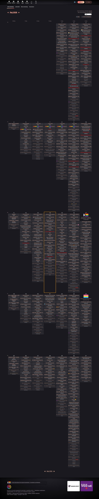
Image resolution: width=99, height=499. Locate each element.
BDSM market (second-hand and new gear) (62, 32)
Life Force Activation (86, 313)
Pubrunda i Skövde (73, 327)
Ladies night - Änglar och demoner (74, 428)
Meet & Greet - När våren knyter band (49, 225)
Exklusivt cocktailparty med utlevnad (74, 70)
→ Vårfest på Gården (86, 32)
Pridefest (62, 258)
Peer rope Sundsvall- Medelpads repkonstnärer (26, 225)
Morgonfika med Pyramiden (50, 295)
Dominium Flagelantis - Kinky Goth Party (74, 73)
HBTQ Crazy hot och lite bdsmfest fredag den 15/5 (62, 272)
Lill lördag (38, 157)
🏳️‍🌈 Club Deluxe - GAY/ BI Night (74, 442)
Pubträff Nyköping (62, 238)
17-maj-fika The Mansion (86, 266)
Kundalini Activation (86, 161)
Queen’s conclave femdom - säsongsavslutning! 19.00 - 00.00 (74, 169)
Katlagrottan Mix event (74, 341)
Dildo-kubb (62, 224)
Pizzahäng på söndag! (86, 73)
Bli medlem (88, 2)
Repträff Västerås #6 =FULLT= (85, 261)
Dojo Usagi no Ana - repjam (14, 302)
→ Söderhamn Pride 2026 (50, 357)
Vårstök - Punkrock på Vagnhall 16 (74, 149)
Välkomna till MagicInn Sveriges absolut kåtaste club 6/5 (38, 149)
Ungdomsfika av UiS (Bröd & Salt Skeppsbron (38, 132)
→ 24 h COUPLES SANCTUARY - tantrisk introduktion (86, 365)
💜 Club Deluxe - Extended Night (61, 161)
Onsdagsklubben (38, 251)
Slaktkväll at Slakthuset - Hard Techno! (74, 96)
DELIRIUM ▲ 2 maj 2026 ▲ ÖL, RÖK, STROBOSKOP (74, 90)
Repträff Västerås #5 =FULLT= (85, 61)
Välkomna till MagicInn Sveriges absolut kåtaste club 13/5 (38, 271)
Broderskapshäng (50, 306)
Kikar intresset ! (74, 84)
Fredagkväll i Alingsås (62, 380)
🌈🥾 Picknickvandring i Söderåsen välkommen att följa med (74, 373)
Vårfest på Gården (74, 53)
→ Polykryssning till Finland (86, 227)
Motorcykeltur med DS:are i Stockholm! (86, 50)
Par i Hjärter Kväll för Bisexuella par (50, 321)
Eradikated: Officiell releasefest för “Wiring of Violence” (62, 143)
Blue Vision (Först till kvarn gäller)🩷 (86, 278)
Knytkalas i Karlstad (38, 234)
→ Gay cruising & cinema (74, 99)
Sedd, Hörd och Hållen (74, 230)
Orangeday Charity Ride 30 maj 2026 (74, 365)
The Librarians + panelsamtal (37, 222)
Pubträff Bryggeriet (73, 67)
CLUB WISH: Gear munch (37, 237)
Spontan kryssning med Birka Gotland (49, 240)
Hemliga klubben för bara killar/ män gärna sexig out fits (26, 152)
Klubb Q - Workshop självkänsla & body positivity (26, 365)
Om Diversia (21, 493)
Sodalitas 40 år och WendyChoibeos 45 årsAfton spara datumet (50, 374)
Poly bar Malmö (26, 228)
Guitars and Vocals (61, 149)
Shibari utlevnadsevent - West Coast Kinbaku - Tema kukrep (74, 47)
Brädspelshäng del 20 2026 (86, 143)
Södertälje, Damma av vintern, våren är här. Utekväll (74, 76)
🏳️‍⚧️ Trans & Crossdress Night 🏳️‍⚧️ (74, 189)
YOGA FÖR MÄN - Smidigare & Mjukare (38, 318)
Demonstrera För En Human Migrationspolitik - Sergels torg (86, 155)
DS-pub (62, 301)
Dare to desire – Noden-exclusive (38, 248)
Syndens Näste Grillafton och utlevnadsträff (74, 253)
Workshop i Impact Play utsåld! (74, 138)
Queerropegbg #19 (62, 374)
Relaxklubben (38, 154)
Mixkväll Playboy (74, 175)
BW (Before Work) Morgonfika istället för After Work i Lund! (38, 360)
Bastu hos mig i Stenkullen (62, 252)
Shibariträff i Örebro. (26, 231)
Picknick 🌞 (74, 399)
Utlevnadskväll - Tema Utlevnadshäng (38, 240)
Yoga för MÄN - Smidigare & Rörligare (38, 135)
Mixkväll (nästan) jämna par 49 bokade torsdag (62, 72)
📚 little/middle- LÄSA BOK (38, 129)
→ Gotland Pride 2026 (50, 217)
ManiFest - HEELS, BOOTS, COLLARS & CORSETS (74, 434)
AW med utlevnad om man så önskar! (62, 383)
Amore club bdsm (74, 411)
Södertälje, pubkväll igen (73, 431)
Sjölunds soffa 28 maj (50, 371)
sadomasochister (10, 491)
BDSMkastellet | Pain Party (74, 259)
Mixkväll (74, 462)
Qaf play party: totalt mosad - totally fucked (74, 262)
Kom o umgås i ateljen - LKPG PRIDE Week (13, 296)
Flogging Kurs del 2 (74, 50)
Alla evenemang (10, 7)
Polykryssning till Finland (62, 227)
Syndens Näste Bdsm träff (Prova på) (74, 425)
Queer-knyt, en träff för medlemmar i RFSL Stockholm (74, 304)
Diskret (15, 494)
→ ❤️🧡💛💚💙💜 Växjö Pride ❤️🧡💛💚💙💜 (38, 126)
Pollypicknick (61, 229)
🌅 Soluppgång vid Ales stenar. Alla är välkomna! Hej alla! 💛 (74, 32)
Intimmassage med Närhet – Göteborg (86, 47)
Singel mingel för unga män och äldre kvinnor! (74, 161)
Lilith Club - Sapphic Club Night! (62, 397)
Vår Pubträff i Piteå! (74, 408)
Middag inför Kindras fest (74, 402)
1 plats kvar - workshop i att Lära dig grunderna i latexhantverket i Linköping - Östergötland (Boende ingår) (74, 227)
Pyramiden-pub (26, 234)
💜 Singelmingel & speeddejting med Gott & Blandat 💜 (49, 259)
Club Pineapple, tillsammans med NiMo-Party (74, 195)
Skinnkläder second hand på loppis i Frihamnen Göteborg (74, 44)
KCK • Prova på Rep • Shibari (86, 55)
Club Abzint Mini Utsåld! (73, 181)
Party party (74, 282)
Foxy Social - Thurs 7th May (50, 149)
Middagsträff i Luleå (38, 243)
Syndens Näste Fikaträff (49, 298)
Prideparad (74, 239)
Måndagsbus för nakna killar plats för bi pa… (14, 128)
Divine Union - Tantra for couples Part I (74, 312)
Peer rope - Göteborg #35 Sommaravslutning (86, 252)
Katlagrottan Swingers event (74, 107)
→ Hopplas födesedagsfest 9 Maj (86, 126)
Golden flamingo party (62, 249)
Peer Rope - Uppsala (86, 149)
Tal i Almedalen (74, 247)
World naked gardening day (74, 35)
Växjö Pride (26, 126)
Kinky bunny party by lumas (74, 451)
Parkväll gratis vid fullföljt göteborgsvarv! (74, 349)
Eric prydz (62, 158)
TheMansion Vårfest (62, 24)
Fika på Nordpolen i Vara (86, 377)
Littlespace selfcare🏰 (86, 232)
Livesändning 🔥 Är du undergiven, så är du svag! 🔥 (74, 55)
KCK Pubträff (61, 386)
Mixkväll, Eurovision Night (74, 279)
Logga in (81, 2)
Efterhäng (38, 260)
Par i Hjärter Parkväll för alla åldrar (62, 69)
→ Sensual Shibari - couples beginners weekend (86, 123)
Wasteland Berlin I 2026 (86, 322)
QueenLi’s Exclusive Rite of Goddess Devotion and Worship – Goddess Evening (74, 172)
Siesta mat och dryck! (74, 178)
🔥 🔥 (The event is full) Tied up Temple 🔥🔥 (62, 306)
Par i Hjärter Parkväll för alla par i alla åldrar (62, 175)
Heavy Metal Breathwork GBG (86, 146)
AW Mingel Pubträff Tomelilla (62, 132)
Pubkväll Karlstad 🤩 (62, 298)
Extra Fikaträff (50, 138)
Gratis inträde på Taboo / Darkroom (38, 140)
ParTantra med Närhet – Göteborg (74, 38)
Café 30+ (50, 129)
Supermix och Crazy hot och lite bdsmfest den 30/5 (74, 456)
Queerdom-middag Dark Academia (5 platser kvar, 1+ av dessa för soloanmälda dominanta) (86, 272)
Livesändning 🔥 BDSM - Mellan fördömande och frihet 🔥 (74, 245)
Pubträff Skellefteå (62, 41)
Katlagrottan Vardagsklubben (62, 61)
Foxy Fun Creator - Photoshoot (26, 388)
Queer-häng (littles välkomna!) (86, 243)
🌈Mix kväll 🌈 (74, 203)
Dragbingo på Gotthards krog (25, 380)
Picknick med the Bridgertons (86, 135)
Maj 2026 (13, 12)
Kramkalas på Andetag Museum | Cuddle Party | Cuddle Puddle (50, 377)
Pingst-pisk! (74, 321)
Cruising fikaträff (74, 367)
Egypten (61, 221)
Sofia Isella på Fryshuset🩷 (74, 224)
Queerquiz (50, 234)
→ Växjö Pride (38, 123)
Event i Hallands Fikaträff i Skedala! (14, 124)
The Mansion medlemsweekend (62, 295)
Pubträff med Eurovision (73, 268)
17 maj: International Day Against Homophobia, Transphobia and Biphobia (24, 482)
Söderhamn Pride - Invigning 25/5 (14, 358)
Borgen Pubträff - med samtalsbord (50, 309)
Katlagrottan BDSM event (74, 422)
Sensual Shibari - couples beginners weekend (74, 129)
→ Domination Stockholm (74, 27)
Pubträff (61, 138)
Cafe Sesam (26, 135)
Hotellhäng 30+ (50, 250)
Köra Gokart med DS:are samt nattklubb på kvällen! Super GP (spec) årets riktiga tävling (74, 393)
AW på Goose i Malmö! (62, 235)
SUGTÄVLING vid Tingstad (85, 169)
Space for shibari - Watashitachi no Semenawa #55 (86, 138)
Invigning (38, 254)
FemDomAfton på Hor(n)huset (26, 298)
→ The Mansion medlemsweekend (74, 295)
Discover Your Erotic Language (62, 47)
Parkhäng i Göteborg (74, 256)
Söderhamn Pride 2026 (38, 357)
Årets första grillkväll (38, 225)
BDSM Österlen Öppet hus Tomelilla (86, 70)
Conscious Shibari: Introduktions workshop (74, 140)
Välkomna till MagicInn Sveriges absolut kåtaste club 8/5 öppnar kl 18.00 (62, 166)
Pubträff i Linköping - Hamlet (62, 50)
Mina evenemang (24, 6)
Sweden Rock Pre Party (74, 81)
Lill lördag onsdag (38, 332)
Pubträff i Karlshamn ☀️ (49, 368)
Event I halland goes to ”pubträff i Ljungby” (74, 58)
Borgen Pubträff (50, 140)
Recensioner (31, 6)
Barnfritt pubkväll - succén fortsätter (86, 166)
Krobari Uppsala (74, 315)
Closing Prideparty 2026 (73, 376)
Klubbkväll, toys (62, 255)
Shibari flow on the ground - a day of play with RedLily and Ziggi (74, 41)
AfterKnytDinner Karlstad (62, 38)
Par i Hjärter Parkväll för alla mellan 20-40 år (49, 273)
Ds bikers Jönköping (38, 304)
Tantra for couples (74, 390)
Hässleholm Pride (74, 301)
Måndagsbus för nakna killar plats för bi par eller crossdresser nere (62, 55)
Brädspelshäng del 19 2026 (86, 53)
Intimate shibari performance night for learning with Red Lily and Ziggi (49, 245)
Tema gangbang (26, 321)
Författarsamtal (50, 242)
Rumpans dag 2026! (50, 220)
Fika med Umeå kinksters (26, 138)
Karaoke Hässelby (38, 138)
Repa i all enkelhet (50, 237)
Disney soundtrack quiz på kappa (26, 377)
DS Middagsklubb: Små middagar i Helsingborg (74, 298)
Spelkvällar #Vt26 (38, 306)
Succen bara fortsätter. (74, 113)
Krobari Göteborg (38, 309)
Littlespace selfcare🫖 (86, 38)
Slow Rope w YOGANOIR (86, 304)
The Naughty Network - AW (62, 35)
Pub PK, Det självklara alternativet (14, 217)
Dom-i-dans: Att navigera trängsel (74, 405)
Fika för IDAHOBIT (86, 269)
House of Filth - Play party (38, 368)
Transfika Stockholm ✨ (25, 132)
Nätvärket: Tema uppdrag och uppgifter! (74, 61)
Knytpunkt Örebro (50, 228)
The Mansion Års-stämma (74, 306)
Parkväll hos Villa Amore (74, 346)
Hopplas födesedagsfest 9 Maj (74, 146)
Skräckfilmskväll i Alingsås (74, 166)
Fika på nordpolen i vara (49, 231)
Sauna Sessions (86, 319)
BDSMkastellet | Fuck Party (74, 64)
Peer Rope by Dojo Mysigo (62, 244)
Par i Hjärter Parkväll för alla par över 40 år (50, 154)
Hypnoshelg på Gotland (62, 360)
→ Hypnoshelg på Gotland (74, 360)
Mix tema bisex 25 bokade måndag (62, 278)
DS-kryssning (74, 324)
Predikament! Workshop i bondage (86, 158)
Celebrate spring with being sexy (74, 87)
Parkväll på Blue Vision (74, 104)
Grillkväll (62, 368)
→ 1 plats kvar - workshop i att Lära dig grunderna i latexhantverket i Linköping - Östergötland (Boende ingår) (86, 229)
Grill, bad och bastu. (74, 396)
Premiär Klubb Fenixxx (74, 93)
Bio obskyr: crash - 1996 (13, 367)
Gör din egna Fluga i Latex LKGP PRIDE (38, 301)
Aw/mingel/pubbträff (62, 27)
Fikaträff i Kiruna (86, 64)
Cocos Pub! (74, 79)
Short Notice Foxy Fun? (86, 84)
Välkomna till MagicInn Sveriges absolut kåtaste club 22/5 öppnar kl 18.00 (62, 321)
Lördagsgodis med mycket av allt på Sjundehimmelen (74, 187)
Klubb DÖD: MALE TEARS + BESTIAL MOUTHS (38, 312)
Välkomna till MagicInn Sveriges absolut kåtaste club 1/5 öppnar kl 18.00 (62, 64)
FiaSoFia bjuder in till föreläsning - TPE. (74, 318)
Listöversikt (17, 6)
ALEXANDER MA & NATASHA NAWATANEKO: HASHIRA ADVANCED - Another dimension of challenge (74, 370)
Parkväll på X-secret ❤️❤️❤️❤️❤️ (74, 287)
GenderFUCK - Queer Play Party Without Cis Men (62, 309)
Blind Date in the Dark (62, 246)
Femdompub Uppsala (62, 135)
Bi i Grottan (74, 221)
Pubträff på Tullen (38, 298)
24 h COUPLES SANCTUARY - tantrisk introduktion (74, 379)
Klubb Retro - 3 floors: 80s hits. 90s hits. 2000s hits (74, 437)
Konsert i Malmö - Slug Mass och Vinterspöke (38, 231)
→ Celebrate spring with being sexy (86, 35)
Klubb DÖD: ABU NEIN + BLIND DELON (62, 391)
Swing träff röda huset (74, 110)
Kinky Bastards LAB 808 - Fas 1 (62, 261)
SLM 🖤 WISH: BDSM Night (86, 76)
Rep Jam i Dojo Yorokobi (86, 58)
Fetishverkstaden (86, 41)
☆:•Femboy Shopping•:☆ (74, 385)
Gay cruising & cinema (62, 58)
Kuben (26, 146)
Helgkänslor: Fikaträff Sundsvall (74, 242)
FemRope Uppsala (49, 256)
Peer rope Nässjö (74, 309)
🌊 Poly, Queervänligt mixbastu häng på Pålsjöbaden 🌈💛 (50, 304)
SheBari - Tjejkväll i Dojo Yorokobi (74, 155)
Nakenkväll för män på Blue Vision (50, 146)
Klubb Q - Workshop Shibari (50, 132)
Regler (25, 493)
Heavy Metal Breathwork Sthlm (49, 253)
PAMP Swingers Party (62, 411)
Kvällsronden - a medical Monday (13, 221)
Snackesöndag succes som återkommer (86, 81)
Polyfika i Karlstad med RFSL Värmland (26, 240)
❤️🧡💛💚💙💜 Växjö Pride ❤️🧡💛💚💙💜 (26, 129)
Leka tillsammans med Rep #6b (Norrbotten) (74, 135)
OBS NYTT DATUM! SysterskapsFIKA (86, 44)
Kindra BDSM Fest (74, 419)
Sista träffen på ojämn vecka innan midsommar (74, 201)
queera (19, 491)
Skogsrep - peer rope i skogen (86, 240)
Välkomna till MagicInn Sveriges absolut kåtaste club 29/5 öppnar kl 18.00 (62, 406)
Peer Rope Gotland (25, 243)
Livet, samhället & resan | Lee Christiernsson (62, 365)
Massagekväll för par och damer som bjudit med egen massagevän (50, 152)
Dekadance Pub (62, 241)
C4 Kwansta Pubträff (62, 155)
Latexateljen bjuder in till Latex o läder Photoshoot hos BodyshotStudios (86, 152)
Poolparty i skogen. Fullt (73, 388)
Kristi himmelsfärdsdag (50, 270)
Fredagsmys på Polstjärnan (62, 44)
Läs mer (33, 491)
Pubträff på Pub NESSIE (37, 228)
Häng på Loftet (74, 152)
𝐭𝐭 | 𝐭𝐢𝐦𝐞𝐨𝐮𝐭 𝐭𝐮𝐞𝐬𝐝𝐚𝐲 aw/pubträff (26, 304)
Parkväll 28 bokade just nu (61, 177)
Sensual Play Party (49, 135)
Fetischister (37, 490)
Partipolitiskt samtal (74, 250)
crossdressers (42, 490)
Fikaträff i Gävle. (26, 143)
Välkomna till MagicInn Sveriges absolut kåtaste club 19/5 (26, 318)
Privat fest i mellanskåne (74, 265)
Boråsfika (14, 214)
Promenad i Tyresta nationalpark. (74, 143)
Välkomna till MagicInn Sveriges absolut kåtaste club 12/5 (26, 251)
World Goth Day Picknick (86, 371)
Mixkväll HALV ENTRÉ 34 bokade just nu (74, 209)
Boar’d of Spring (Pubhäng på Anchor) (50, 365)
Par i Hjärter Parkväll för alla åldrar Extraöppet (38, 280)
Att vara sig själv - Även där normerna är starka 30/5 (74, 382)
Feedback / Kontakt (31, 493)
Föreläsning (62, 232)
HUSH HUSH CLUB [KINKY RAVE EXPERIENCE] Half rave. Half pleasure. (62, 394)
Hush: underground (62, 312)
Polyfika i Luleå (14, 360)
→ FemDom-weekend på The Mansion (86, 360)
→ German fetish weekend (50, 214)
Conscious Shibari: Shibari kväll (74, 158)
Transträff (26, 374)
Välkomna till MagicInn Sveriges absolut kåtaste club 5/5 (26, 149)
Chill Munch (86, 316)
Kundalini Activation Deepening (14, 300)
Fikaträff (86, 67)
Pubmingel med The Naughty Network (62, 146)
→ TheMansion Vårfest (74, 24)
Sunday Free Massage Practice (86, 255)
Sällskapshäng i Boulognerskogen (74, 416)
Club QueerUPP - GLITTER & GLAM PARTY (74, 184)
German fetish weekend (38, 214)
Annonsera (37, 493)
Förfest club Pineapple (62, 172)
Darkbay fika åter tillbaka (74, 236)
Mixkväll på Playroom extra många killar (62, 152)
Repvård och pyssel (62, 129)
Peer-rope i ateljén (62, 371)
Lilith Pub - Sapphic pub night (61, 140)
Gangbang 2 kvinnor (38, 277)
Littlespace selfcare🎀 (86, 129)
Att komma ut (86, 249)
